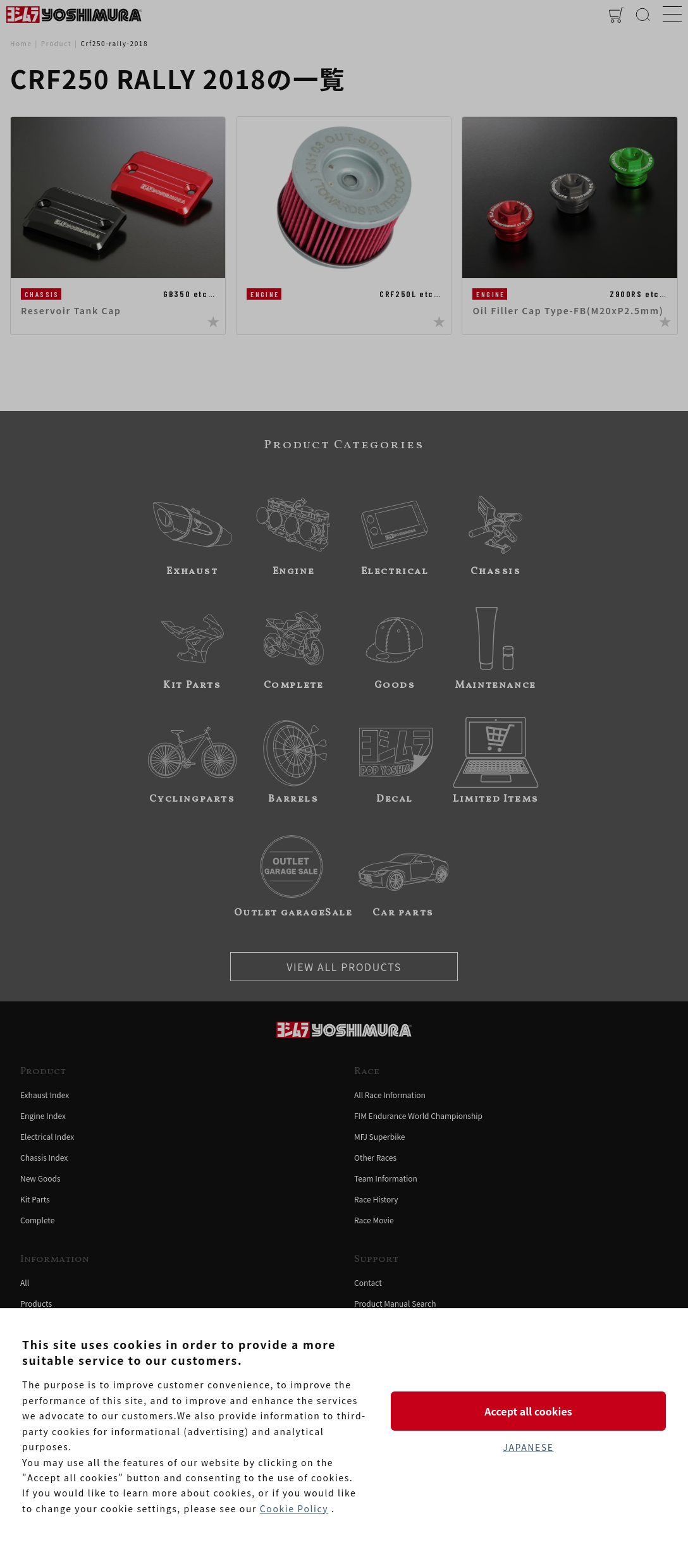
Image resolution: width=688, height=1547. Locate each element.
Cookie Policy (294, 1508)
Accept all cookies (528, 1411)
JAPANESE (528, 1447)
